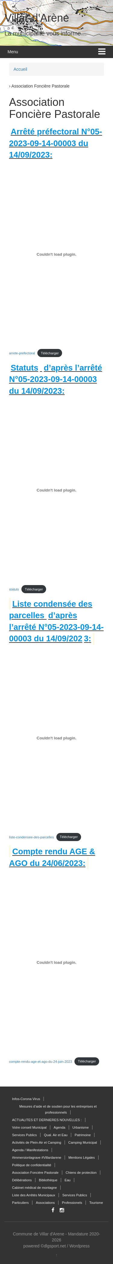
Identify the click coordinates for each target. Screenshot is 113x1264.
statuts (14, 589)
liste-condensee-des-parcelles (31, 837)
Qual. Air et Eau (55, 1135)
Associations (45, 1202)
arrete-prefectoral (22, 353)
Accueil (20, 69)
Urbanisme (80, 1127)
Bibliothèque (48, 1180)
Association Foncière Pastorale (35, 1172)
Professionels (72, 1202)
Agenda (59, 1127)
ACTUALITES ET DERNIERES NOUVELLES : (47, 1120)
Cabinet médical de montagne (34, 1187)
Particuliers (20, 1202)
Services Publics (24, 1135)
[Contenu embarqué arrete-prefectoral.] (56, 254)
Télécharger (50, 353)
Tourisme (96, 1202)
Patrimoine (83, 1135)
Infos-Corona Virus (26, 1099)
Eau (67, 1180)
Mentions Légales (81, 1157)
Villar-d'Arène (37, 18)
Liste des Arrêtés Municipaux (33, 1195)
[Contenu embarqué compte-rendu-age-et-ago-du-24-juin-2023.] (56, 962)
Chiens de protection (81, 1172)
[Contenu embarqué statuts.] (56, 490)
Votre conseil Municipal (29, 1127)
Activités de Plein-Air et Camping (36, 1142)
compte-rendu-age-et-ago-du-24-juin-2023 (40, 1061)
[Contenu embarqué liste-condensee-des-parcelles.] (56, 738)
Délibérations (22, 1180)
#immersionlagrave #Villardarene (36, 1157)
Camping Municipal (82, 1142)
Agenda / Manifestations (30, 1150)
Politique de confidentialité (31, 1165)
